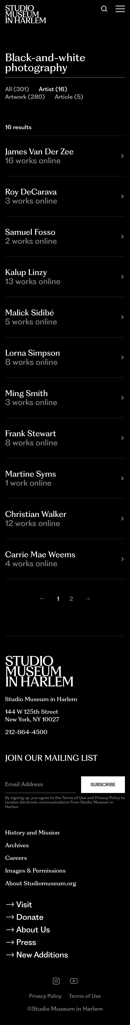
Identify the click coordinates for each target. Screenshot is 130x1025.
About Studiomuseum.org (40, 883)
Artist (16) (53, 89)
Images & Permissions (35, 870)
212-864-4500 (26, 732)
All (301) (17, 89)
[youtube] (74, 981)
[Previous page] (42, 598)
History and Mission (32, 832)
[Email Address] (40, 784)
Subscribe (103, 784)
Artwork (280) (25, 96)
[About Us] (65, 931)
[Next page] (87, 598)
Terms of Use (85, 996)
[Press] (65, 943)
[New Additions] (65, 956)
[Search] (104, 9)
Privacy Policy (45, 996)
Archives (17, 845)
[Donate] (65, 918)
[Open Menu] (120, 9)
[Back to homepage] (25, 14)
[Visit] (65, 906)
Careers (16, 857)
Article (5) (69, 96)
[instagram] (56, 981)
